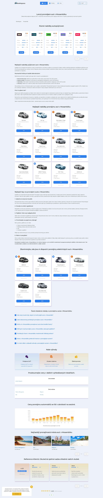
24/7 (82, 3)
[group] (24, 436)
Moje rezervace (35, 494)
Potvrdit (17, 493)
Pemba (41, 388)
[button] (86, 58)
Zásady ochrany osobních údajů (49, 494)
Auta (45, 3)
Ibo (16, 388)
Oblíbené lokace (62, 494)
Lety (59, 3)
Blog (70, 494)
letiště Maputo (19, 374)
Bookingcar (18, 21)
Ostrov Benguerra (20, 385)
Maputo (41, 385)
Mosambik (25, 21)
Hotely (51, 3)
